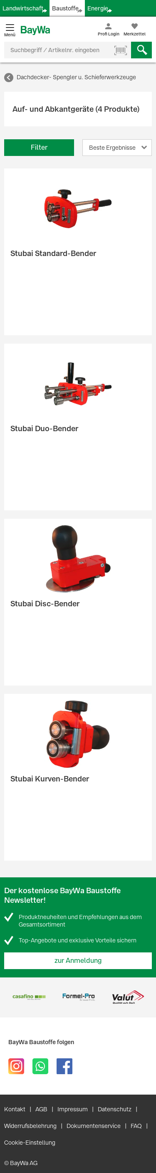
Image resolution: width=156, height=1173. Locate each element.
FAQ (136, 1126)
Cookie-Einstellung (29, 1142)
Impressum (72, 1109)
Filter (39, 147)
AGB (41, 1109)
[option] (29, 997)
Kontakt (14, 1109)
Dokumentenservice (94, 1126)
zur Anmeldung (78, 960)
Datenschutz (114, 1109)
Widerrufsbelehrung (30, 1126)
